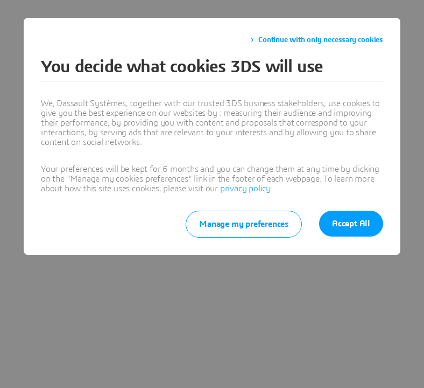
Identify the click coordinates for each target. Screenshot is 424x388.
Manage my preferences (243, 224)
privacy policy (245, 188)
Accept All (351, 223)
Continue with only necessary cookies (320, 40)
